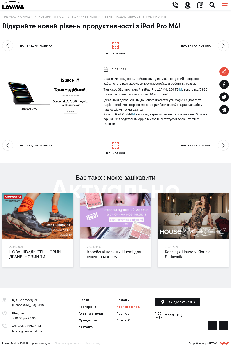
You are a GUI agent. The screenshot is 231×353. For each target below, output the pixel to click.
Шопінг (84, 300)
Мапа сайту (93, 343)
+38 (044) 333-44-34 (26, 326)
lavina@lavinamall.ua (27, 331)
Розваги (122, 300)
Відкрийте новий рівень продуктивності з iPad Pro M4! (119, 16)
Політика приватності (68, 343)
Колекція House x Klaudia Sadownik (188, 254)
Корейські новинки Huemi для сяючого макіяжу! (114, 254)
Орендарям (88, 320)
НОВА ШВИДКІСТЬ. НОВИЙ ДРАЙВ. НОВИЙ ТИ (35, 254)
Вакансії (123, 320)
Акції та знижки (91, 314)
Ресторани (87, 307)
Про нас (122, 314)
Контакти (86, 327)
